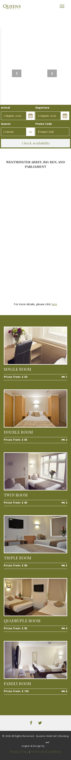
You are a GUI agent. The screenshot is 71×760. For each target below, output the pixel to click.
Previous (16, 73)
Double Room (18, 432)
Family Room (17, 683)
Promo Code (43, 124)
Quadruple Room (22, 620)
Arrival (5, 107)
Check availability (36, 143)
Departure (42, 107)
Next (52, 73)
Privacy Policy (19, 752)
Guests (6, 124)
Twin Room (16, 494)
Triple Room (17, 557)
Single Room (17, 369)
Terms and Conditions (46, 752)
